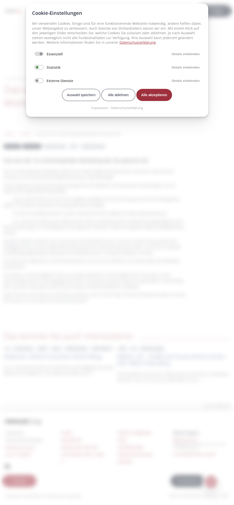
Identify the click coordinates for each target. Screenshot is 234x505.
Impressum (99, 108)
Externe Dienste (60, 80)
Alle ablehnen (118, 95)
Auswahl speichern (81, 95)
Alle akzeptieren (154, 95)
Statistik (54, 67)
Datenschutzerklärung (138, 42)
